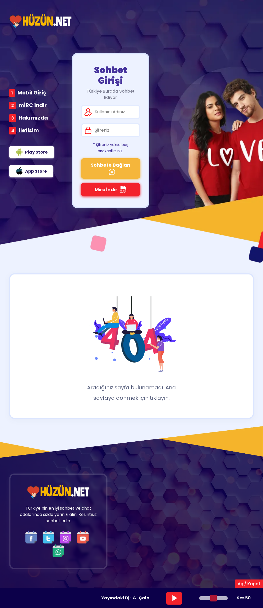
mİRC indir (33, 105)
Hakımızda (33, 117)
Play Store (32, 152)
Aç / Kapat (249, 584)
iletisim (29, 130)
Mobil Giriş (32, 92)
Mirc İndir (110, 189)
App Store (31, 170)
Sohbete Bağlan (110, 168)
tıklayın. (160, 398)
